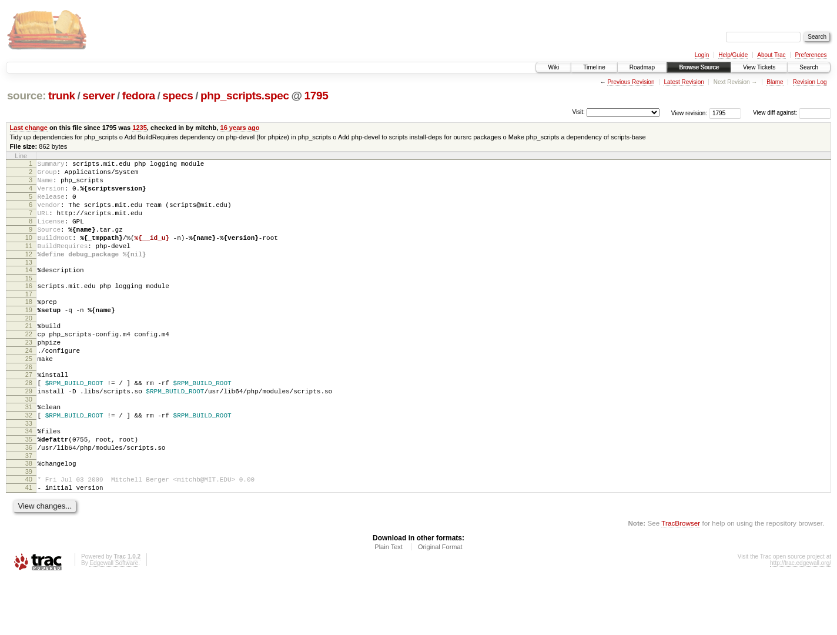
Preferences (811, 55)
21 (28, 353)
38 (28, 514)
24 (28, 383)
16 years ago (239, 127)
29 (28, 431)
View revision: (689, 112)
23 (28, 373)
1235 (139, 127)
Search (808, 67)
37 (28, 506)
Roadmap (642, 67)
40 (28, 532)
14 (28, 291)
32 (28, 459)
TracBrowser (680, 579)
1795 (316, 95)
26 (28, 403)
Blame (774, 82)
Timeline (594, 67)
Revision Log (810, 82)
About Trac (771, 55)
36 (28, 496)
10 (28, 253)
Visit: (578, 112)
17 (28, 318)
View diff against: (792, 112)
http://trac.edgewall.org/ (800, 619)
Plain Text (388, 603)
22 (28, 363)
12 (28, 273)
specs (177, 95)
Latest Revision (684, 82)
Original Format (440, 603)
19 (28, 336)
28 (28, 421)
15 (28, 301)
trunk (61, 95)
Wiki (553, 67)
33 (28, 469)
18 (28, 326)
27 (28, 411)
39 (28, 524)
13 (28, 283)
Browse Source (699, 67)
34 (28, 476)
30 (28, 441)
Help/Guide (733, 55)
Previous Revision (630, 82)
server (98, 95)
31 (28, 449)
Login (702, 55)
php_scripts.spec (244, 95)
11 (28, 263)
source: (26, 95)
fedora (138, 95)
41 (28, 542)
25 (28, 393)
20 (28, 346)
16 (28, 308)
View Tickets (759, 67)
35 (28, 486)
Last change (29, 127)
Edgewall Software (113, 619)
